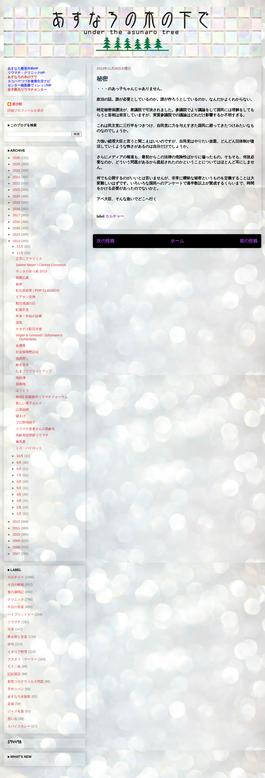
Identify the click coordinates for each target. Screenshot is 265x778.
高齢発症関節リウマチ (32, 435)
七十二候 (14, 666)
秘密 (19, 284)
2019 (17, 202)
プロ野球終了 (25, 422)
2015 (17, 228)
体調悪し (22, 358)
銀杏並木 (22, 365)
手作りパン (16, 689)
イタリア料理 (17, 652)
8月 (19, 469)
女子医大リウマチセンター (27, 89)
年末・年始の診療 (29, 316)
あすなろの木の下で (22, 77)
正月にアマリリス (29, 258)
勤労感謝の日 (25, 303)
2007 (17, 554)
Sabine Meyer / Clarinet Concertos (41, 265)
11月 (20, 253)
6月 (19, 481)
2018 (17, 209)
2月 (19, 507)
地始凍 (21, 378)
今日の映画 (16, 584)
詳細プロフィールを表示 (26, 110)
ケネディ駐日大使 (29, 329)
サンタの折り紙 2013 (31, 271)
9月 (19, 462)
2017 (17, 215)
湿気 (19, 322)
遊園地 (21, 384)
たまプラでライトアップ (34, 371)
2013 (17, 241)
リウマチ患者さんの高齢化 (35, 429)
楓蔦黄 (21, 441)
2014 (17, 234)
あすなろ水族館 (19, 696)
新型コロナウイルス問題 (26, 681)
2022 (17, 183)
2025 (17, 164)
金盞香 (21, 345)
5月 (19, 488)
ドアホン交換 (25, 297)
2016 (17, 222)
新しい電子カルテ (29, 403)
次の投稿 (105, 240)
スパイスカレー (19, 726)
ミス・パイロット (29, 448)
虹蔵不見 (22, 310)
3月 (19, 501)
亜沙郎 (17, 104)
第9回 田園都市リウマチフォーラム (42, 397)
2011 (17, 528)
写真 (11, 629)
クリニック (16, 599)
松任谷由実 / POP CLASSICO (37, 290)
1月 (19, 513)
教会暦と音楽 (17, 637)
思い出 (12, 719)
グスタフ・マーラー (22, 659)
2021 (17, 190)
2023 (17, 177)
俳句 (11, 644)
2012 (17, 521)
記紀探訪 (14, 674)
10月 (20, 456)
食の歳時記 (16, 592)
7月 (19, 475)
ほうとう (22, 390)
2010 (17, 534)
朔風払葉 (22, 277)
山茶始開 (22, 409)
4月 (19, 494)
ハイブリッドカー (21, 614)
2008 (17, 547)
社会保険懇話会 (27, 352)
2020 (17, 196)
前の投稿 (248, 240)
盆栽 (11, 704)
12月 (20, 246)
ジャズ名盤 (16, 711)
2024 (17, 170)
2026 (17, 158)
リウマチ (14, 622)
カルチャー (114, 216)
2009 (17, 541)
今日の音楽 (16, 607)
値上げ (21, 416)
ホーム (177, 240)
